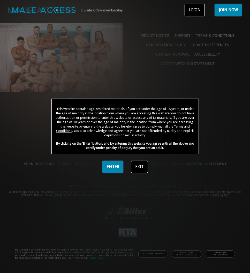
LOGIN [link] (195, 10)
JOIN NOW (228, 10)
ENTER (113, 166)
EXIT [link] (139, 166)
